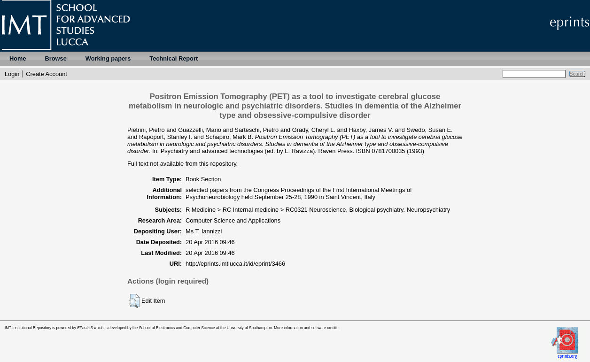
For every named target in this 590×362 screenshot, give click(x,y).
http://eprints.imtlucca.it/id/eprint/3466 (235, 263)
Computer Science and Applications (233, 220)
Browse (56, 58)
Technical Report (173, 58)
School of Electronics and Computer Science (177, 328)
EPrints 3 (85, 328)
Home (17, 58)
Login (12, 73)
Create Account (46, 73)
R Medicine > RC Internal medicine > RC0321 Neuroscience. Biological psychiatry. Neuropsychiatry (318, 209)
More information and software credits (306, 328)
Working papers (108, 58)
